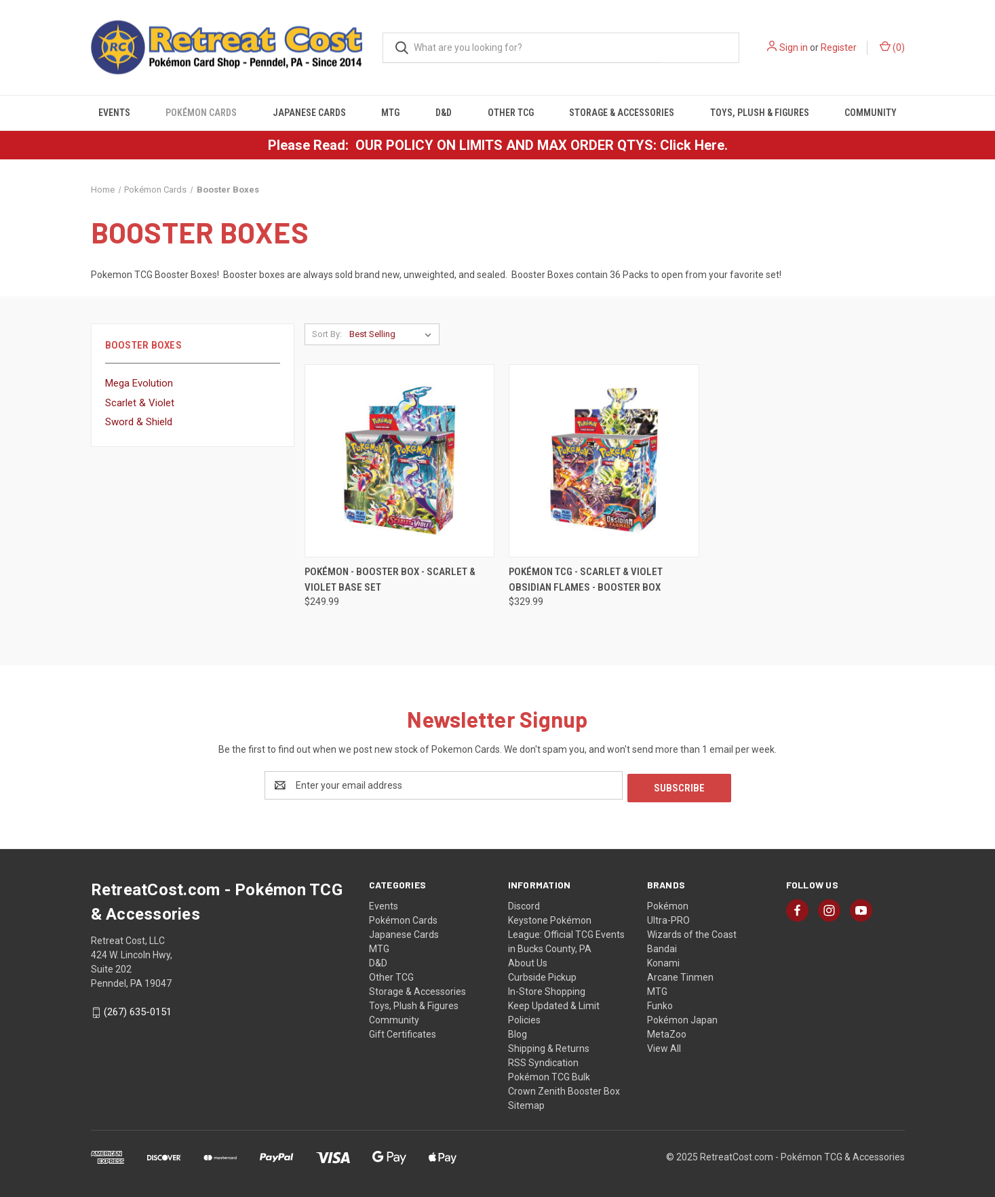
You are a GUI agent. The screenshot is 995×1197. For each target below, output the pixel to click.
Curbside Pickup (542, 974)
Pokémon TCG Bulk (549, 1074)
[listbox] (393, 334)
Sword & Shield (138, 422)
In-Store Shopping (546, 988)
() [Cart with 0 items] (892, 47)
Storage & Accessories (621, 112)
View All (664, 1045)
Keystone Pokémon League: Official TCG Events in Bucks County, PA (566, 931)
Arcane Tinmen (680, 974)
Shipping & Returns (548, 1045)
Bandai (662, 946)
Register (839, 47)
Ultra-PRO (668, 917)
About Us (527, 960)
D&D (443, 112)
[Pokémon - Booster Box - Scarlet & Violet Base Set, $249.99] (399, 461)
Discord (524, 903)
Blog (517, 1031)
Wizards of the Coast (692, 931)
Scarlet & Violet (139, 403)
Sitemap (526, 1102)
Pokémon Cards (201, 112)
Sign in (793, 47)
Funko (660, 1003)
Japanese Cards (309, 112)
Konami (663, 960)
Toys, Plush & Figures (759, 112)
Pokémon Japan (682, 1017)
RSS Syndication (543, 1060)
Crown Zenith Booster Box (564, 1088)
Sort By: (327, 334)
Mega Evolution (139, 383)
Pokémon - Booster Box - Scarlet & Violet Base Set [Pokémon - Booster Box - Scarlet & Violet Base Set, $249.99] (390, 579)
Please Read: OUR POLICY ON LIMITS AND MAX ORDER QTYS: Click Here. (498, 145)
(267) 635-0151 (138, 1010)
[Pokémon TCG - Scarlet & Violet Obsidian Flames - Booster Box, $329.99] (604, 461)
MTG (390, 112)
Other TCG (511, 112)
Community (870, 112)
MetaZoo (666, 1031)
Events (114, 112)
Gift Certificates (402, 1031)
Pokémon (667, 903)
